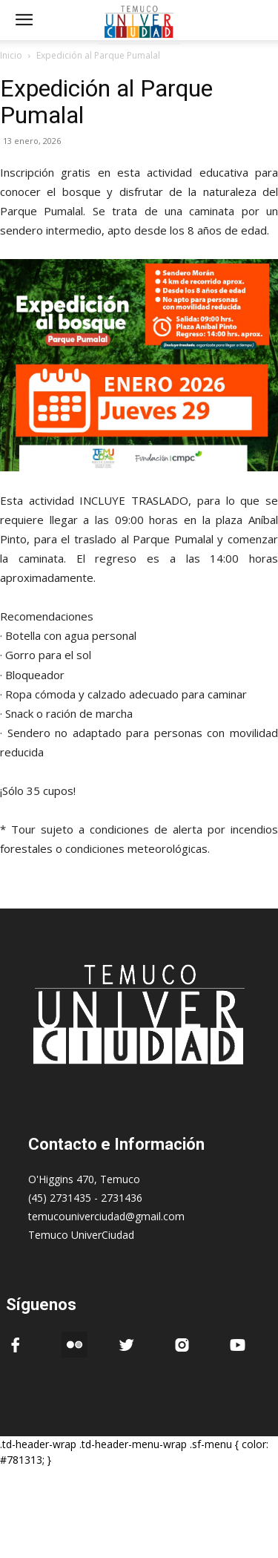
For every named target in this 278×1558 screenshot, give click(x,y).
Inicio (11, 55)
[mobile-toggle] (23, 20)
